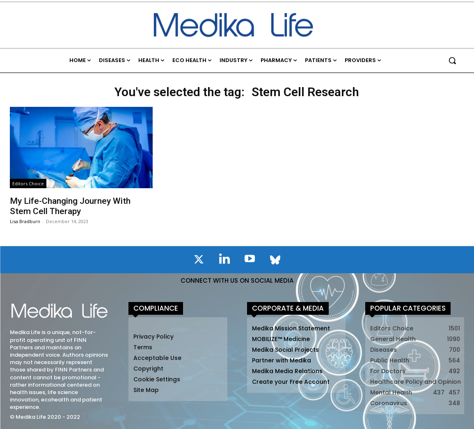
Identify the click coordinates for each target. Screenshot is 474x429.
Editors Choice (28, 183)
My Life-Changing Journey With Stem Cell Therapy (70, 206)
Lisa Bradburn (25, 221)
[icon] (199, 261)
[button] (452, 60)
